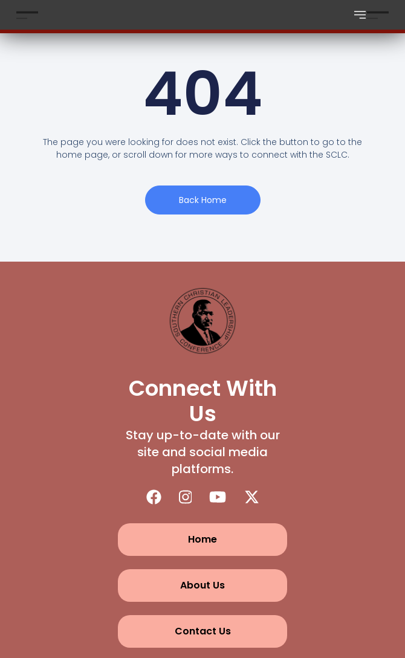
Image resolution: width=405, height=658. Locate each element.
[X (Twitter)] (251, 497)
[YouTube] (217, 497)
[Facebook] (153, 497)
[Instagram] (185, 497)
